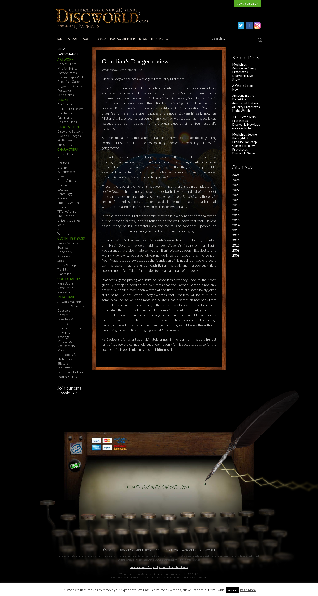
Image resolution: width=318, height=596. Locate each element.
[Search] (236, 38)
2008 (236, 255)
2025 (236, 175)
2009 (236, 250)
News (143, 38)
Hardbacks (64, 113)
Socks (61, 260)
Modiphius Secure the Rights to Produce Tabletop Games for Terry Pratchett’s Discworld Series (244, 143)
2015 (236, 220)
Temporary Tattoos (70, 372)
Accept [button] (232, 590)
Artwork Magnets (69, 301)
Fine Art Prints (67, 68)
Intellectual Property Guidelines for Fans (159, 567)
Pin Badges (64, 140)
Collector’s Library (70, 109)
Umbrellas (64, 274)
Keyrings (63, 337)
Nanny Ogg (64, 194)
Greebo (62, 176)
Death (61, 158)
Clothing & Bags (71, 238)
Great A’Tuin (66, 154)
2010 (236, 245)
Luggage (62, 189)
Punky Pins (64, 144)
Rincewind (64, 198)
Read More (248, 590)
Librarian (63, 185)
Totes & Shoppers (69, 265)
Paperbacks (65, 117)
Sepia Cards (65, 95)
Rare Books (65, 283)
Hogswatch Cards (69, 86)
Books (62, 100)
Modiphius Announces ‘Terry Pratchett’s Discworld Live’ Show (244, 71)
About (73, 38)
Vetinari (62, 225)
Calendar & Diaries (70, 306)
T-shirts (62, 269)
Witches (63, 233)
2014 (236, 225)
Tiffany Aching (66, 211)
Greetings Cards (68, 81)
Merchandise (66, 288)
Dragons (63, 163)
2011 (236, 240)
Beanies (62, 247)
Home (60, 38)
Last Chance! (68, 54)
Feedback (99, 38)
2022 (236, 190)
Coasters (64, 310)
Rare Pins (64, 292)
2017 (236, 210)
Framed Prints (67, 73)
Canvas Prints (66, 64)
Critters (63, 315)
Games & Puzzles (69, 328)
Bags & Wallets (67, 243)
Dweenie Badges (69, 136)
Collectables (69, 279)
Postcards (64, 90)
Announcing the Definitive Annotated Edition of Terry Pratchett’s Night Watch (246, 103)
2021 (236, 195)
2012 (236, 235)
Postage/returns (122, 38)
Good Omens (66, 180)
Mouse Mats (66, 346)
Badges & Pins (68, 127)
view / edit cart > (248, 3)
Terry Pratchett (162, 38)
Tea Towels (65, 368)
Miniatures (64, 341)
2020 (236, 200)
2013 (236, 230)
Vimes (61, 229)
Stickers (62, 363)
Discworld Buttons (70, 131)
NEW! (61, 49)
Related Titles (67, 122)
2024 (236, 180)
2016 (236, 215)
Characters (67, 149)
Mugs (61, 350)
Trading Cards (67, 376)
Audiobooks (65, 104)
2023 (236, 185)
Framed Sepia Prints (71, 77)
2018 (236, 205)
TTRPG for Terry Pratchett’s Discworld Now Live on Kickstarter (246, 122)
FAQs (85, 38)
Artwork (65, 59)
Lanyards (63, 332)
